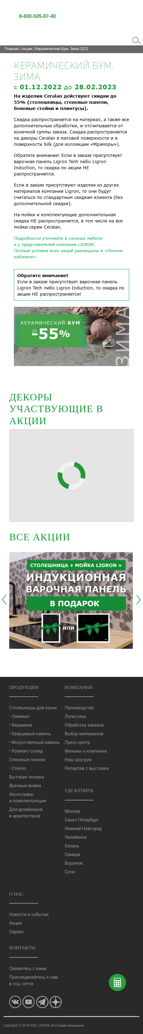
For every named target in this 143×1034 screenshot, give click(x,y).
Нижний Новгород (83, 828)
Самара (72, 854)
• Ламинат (19, 716)
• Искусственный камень (34, 742)
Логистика (75, 716)
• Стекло (17, 768)
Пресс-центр (77, 742)
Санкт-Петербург (82, 819)
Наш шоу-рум (78, 759)
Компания (78, 687)
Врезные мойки (25, 785)
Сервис (16, 931)
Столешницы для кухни (33, 707)
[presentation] (4, 599)
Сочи (70, 871)
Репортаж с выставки (87, 768)
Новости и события (29, 914)
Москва (72, 811)
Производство (79, 707)
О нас (16, 894)
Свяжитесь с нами (28, 968)
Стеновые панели (27, 759)
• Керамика (20, 725)
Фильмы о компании (86, 751)
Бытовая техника (26, 776)
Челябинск (76, 837)
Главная (12, 49)
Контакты (22, 947)
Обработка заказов (84, 725)
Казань (72, 845)
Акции (27, 49)
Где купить (79, 790)
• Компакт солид (26, 751)
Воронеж (74, 863)
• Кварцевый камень (30, 733)
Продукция (24, 687)
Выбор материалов (84, 733)
